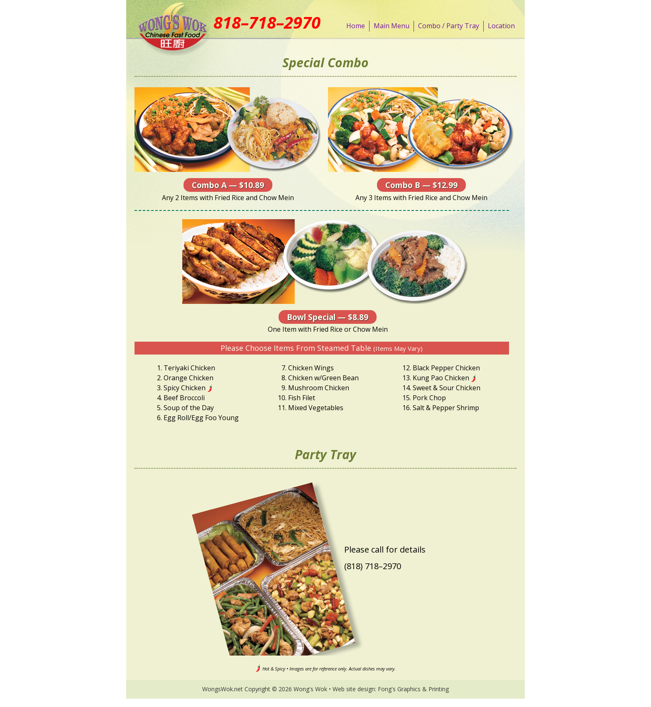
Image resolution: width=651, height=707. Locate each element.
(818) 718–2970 (372, 566)
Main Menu (391, 25)
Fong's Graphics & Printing (413, 689)
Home (355, 25)
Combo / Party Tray (448, 25)
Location (501, 25)
